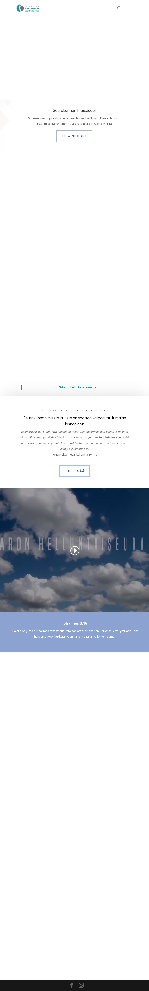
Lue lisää (75, 471)
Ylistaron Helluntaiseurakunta (77, 387)
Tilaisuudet (74, 136)
